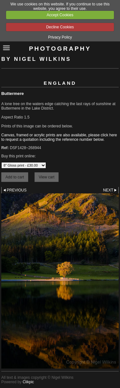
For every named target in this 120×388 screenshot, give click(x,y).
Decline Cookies (60, 27)
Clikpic (28, 382)
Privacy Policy (60, 37)
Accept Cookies (60, 15)
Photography (60, 48)
